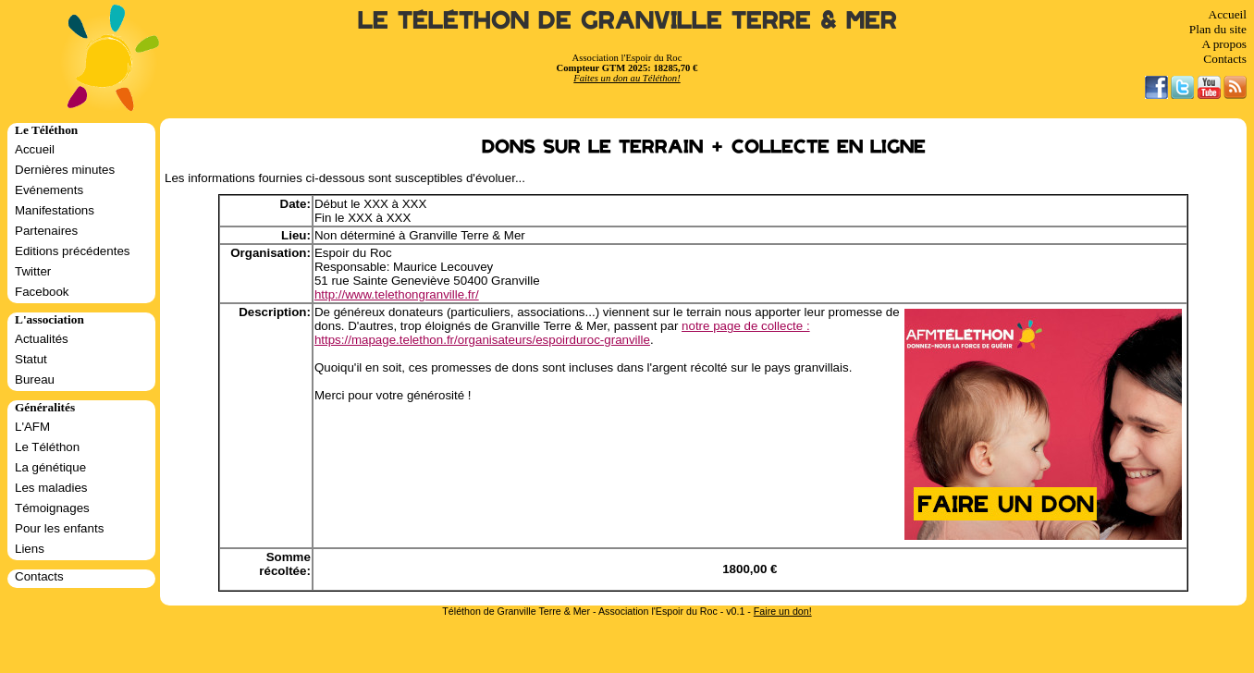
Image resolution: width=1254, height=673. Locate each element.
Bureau (35, 379)
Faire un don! (783, 611)
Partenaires (46, 231)
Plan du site (1218, 29)
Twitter (33, 271)
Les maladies (51, 488)
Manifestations (54, 210)
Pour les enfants (59, 528)
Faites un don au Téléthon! (626, 78)
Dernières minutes (65, 170)
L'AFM (32, 427)
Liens (29, 549)
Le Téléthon (47, 447)
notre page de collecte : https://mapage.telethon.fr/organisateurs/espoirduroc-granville (562, 333)
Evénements (49, 190)
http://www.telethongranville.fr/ (396, 294)
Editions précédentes (72, 251)
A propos (1224, 44)
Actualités (41, 339)
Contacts (1225, 59)
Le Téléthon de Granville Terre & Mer (627, 21)
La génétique (50, 467)
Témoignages (52, 508)
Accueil (1228, 14)
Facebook (42, 292)
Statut (31, 359)
